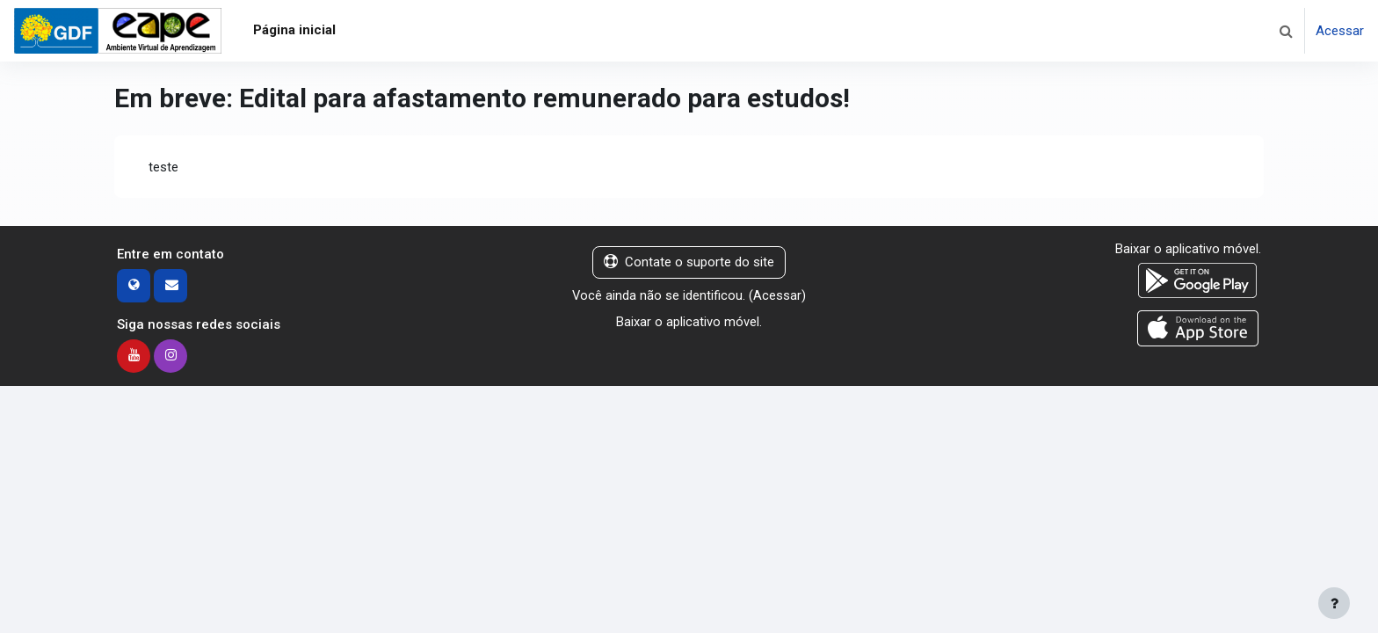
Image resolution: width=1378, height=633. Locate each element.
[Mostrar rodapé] (1334, 603)
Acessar (1340, 31)
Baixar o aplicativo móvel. (689, 323)
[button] (1286, 31)
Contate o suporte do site (689, 263)
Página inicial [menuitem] (294, 30)
